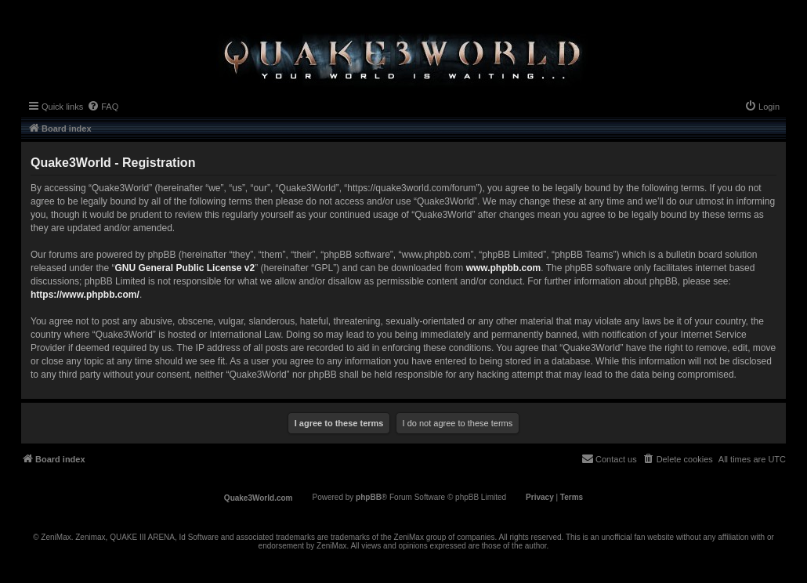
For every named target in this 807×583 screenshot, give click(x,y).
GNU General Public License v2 (184, 268)
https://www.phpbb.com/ (85, 294)
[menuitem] (102, 106)
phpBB (369, 497)
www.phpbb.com (503, 268)
